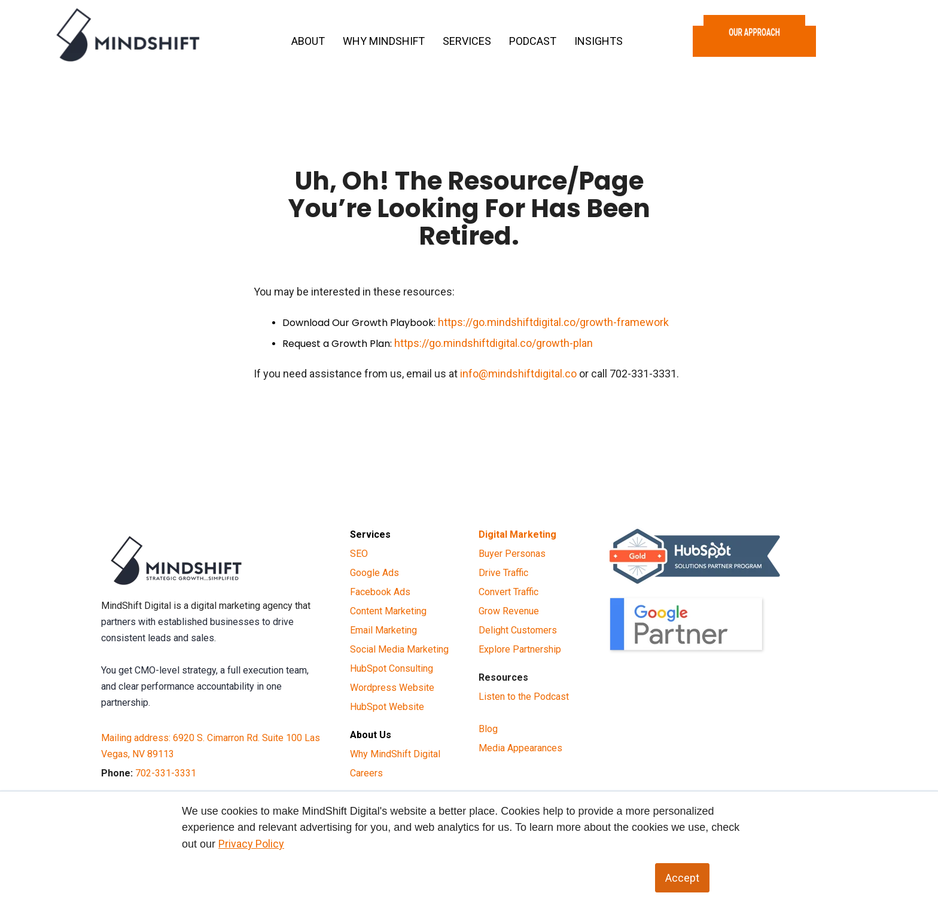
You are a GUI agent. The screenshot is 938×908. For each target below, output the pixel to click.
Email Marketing (383, 630)
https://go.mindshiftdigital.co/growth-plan (493, 343)
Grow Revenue (509, 611)
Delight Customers (518, 630)
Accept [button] (682, 878)
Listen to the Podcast (524, 696)
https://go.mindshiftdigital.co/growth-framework (553, 322)
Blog (488, 729)
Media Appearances (520, 748)
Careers (366, 773)
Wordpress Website (392, 687)
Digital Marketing (517, 534)
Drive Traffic (503, 572)
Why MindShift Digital (395, 754)
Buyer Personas (512, 553)
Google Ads (374, 572)
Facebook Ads (380, 592)
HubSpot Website (387, 706)
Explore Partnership (520, 649)
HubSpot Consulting (391, 668)
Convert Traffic (508, 592)
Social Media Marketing (399, 649)
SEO (359, 553)
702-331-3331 (165, 773)
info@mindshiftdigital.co (518, 373)
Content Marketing (388, 611)
